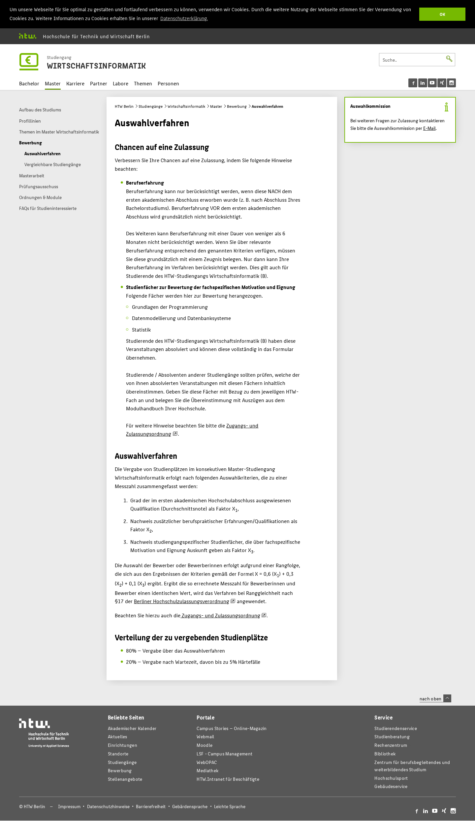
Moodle (204, 744)
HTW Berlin (124, 105)
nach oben (435, 697)
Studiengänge (151, 105)
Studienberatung (391, 735)
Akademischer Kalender (132, 727)
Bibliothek (385, 752)
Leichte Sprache (229, 805)
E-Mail (429, 127)
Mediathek (207, 769)
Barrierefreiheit (151, 805)
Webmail (205, 735)
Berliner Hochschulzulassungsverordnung (181, 600)
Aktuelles (117, 735)
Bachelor (29, 82)
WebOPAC (207, 761)
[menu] (432, 81)
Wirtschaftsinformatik (186, 105)
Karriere (75, 82)
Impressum (69, 805)
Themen (143, 82)
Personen (168, 82)
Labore (120, 82)
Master (53, 82)
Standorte (118, 752)
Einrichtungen (122, 744)
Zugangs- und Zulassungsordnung (220, 614)
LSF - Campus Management (224, 752)
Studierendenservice (395, 727)
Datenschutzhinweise (108, 805)
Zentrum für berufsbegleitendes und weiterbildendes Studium (412, 765)
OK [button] (442, 14)
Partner (98, 82)
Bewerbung (237, 105)
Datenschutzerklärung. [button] (184, 18)
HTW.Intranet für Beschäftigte (228, 778)
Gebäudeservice (390, 785)
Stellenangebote (125, 778)
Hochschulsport (391, 777)
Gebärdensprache (189, 805)
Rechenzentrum (390, 744)
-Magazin (232, 727)
